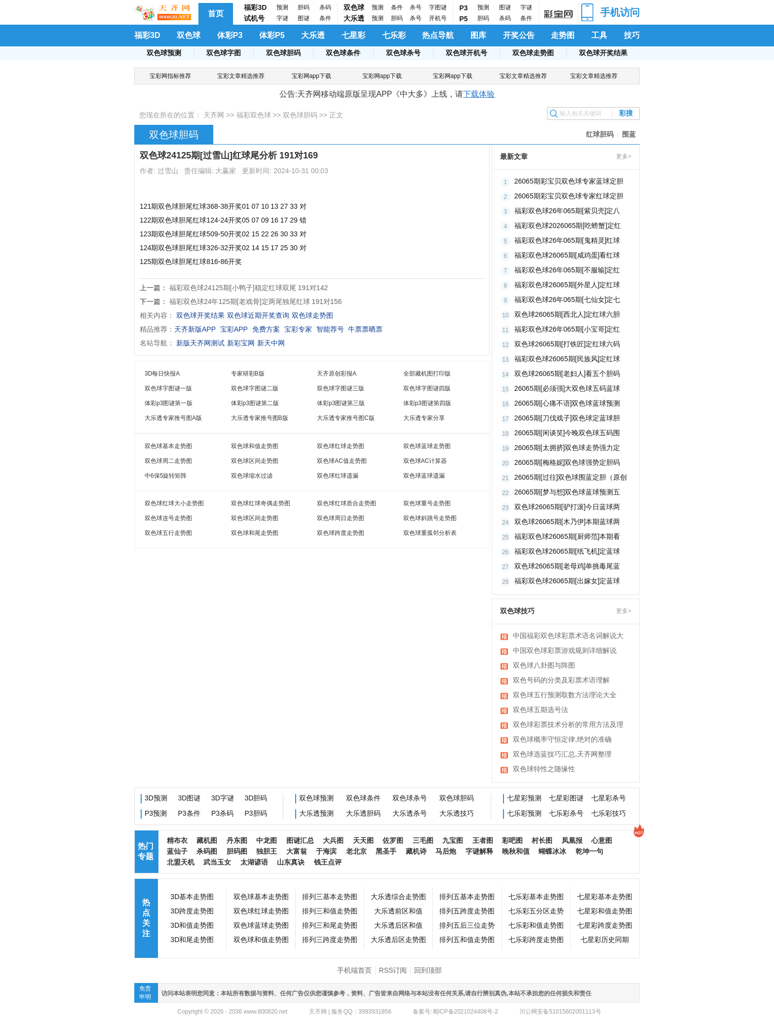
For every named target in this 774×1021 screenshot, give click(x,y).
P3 (464, 8)
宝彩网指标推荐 (170, 76)
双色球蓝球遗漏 (424, 475)
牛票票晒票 (365, 329)
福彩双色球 (253, 115)
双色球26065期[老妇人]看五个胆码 (567, 374)
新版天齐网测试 (200, 343)
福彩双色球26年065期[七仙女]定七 (567, 299)
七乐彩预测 (524, 813)
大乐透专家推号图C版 (346, 418)
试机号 (254, 18)
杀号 (416, 7)
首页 (216, 13)
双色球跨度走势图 (340, 532)
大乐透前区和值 (398, 911)
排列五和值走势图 (467, 940)
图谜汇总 (300, 840)
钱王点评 (328, 862)
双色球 (354, 7)
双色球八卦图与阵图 (544, 665)
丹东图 (237, 840)
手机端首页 (354, 970)
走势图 (563, 35)
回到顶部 (428, 970)
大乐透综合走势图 (398, 897)
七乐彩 (394, 35)
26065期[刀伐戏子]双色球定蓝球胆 (567, 418)
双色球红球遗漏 (337, 475)
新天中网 (271, 343)
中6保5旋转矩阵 (166, 475)
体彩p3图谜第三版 (341, 403)
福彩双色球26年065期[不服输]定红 (567, 270)
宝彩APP (234, 329)
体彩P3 (230, 35)
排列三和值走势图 (329, 911)
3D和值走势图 (192, 925)
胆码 (304, 7)
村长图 (542, 840)
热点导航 (438, 35)
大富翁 (296, 851)
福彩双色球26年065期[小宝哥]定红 (567, 329)
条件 (325, 18)
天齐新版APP (195, 329)
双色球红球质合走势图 (346, 503)
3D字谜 (222, 798)
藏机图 (206, 840)
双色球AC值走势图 (342, 460)
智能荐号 (330, 329)
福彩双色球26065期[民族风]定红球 (567, 359)
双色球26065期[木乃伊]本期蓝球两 (567, 522)
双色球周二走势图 (168, 460)
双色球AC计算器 (425, 460)
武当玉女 (217, 862)
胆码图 (237, 851)
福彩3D (255, 7)
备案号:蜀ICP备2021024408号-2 (455, 1011)
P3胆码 (256, 813)
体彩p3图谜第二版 (255, 403)
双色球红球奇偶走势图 (260, 503)
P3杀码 (222, 813)
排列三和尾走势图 (329, 925)
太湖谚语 (254, 862)
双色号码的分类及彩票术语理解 (561, 680)
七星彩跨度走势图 (604, 925)
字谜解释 (479, 851)
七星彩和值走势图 (604, 911)
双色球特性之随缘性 (544, 769)
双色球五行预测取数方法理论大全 (565, 695)
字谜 (282, 18)
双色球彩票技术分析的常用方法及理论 (568, 725)
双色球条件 (343, 53)
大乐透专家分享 (424, 418)
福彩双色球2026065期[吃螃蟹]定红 (567, 225)
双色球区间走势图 (254, 460)
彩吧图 (512, 840)
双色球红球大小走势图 (174, 503)
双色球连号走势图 (168, 518)
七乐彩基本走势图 (536, 897)
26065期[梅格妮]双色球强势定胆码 (567, 462)
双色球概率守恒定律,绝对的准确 (562, 739)
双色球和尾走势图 (254, 532)
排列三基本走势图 (329, 897)
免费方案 (266, 329)
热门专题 (146, 851)
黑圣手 (386, 851)
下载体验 (479, 94)
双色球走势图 (533, 53)
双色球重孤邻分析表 (430, 532)
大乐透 (354, 18)
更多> (623, 156)
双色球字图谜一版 (168, 388)
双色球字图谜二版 (254, 388)
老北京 (356, 851)
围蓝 (629, 134)
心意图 (601, 840)
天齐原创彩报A (336, 373)
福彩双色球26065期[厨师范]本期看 (567, 536)
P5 (464, 19)
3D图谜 (189, 798)
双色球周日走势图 (340, 518)
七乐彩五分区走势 (536, 911)
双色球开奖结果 (603, 53)
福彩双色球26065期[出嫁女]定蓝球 (567, 581)
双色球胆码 (283, 53)
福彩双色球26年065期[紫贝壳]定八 (567, 211)
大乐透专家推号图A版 (173, 418)
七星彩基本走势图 (604, 897)
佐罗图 (393, 840)
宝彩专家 (298, 329)
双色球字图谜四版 (427, 388)
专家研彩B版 (248, 373)
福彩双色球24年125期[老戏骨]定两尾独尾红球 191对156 (255, 301)
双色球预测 (164, 53)
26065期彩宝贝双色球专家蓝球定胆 (568, 181)
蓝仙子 (177, 851)
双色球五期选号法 (540, 710)
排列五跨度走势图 (467, 911)
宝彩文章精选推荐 (241, 76)
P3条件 (189, 813)
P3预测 (156, 813)
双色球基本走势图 (168, 446)
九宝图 (452, 840)
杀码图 (206, 851)
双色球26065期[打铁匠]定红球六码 (567, 344)
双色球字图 (223, 53)
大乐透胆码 (363, 813)
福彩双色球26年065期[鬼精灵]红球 (567, 240)
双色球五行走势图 (168, 532)
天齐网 (213, 115)
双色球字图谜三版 (340, 388)
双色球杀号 (403, 53)
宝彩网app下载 (311, 76)
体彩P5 (272, 35)
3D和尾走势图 (192, 940)
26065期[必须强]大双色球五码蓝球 (567, 388)
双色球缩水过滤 (251, 475)
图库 (478, 35)
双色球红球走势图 (340, 446)
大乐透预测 (316, 813)
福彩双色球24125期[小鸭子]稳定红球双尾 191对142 (248, 288)
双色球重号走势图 (427, 503)
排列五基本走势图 (467, 897)
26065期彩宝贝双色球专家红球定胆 (568, 196)
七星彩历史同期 (604, 940)
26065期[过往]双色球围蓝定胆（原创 (570, 477)
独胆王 (266, 851)
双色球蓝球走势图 (427, 446)
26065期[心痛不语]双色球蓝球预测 (567, 403)
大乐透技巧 (456, 813)
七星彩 (353, 35)
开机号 (438, 18)
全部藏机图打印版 (427, 373)
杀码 (325, 7)
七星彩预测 (524, 798)
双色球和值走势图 (254, 446)
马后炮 (445, 851)
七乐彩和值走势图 (536, 925)
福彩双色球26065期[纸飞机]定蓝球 (567, 551)
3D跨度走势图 (192, 911)
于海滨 (326, 851)
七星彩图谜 (566, 798)
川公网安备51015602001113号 (559, 1011)
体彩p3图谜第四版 (427, 403)
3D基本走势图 (192, 897)
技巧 (632, 35)
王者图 (482, 840)
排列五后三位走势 (467, 925)
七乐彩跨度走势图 (536, 940)
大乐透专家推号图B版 (259, 418)
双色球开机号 (466, 53)
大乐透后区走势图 (398, 940)
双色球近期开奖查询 (258, 315)
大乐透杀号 (409, 813)
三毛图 (423, 840)
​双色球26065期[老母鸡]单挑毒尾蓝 (567, 566)
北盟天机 (180, 862)
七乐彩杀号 (566, 813)
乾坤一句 (589, 851)
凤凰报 (572, 840)
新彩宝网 (241, 343)
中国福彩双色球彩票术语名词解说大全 (568, 637)
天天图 (363, 840)
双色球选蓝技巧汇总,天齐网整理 (562, 754)
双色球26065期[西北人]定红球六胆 (567, 314)
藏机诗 (416, 851)
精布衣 (177, 840)
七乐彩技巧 (608, 813)
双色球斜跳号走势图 (430, 518)
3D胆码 (256, 798)
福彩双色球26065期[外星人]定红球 (567, 285)
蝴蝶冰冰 (552, 851)
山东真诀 (291, 862)
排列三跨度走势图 (329, 940)
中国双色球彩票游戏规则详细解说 (565, 650)
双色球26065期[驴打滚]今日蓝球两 (567, 507)
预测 (282, 7)
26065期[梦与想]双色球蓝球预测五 (567, 492)
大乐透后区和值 (398, 925)
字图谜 (438, 7)
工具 (599, 35)
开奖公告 (519, 35)
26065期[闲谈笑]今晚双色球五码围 (567, 433)
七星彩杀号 (608, 798)
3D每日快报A (162, 373)
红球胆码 (600, 134)
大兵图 (333, 840)
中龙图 (266, 840)
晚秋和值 (516, 851)
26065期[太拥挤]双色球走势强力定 (567, 448)
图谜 (304, 18)
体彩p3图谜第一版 (169, 403)
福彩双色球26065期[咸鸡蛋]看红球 (567, 255)
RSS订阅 (393, 970)
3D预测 (156, 798)
